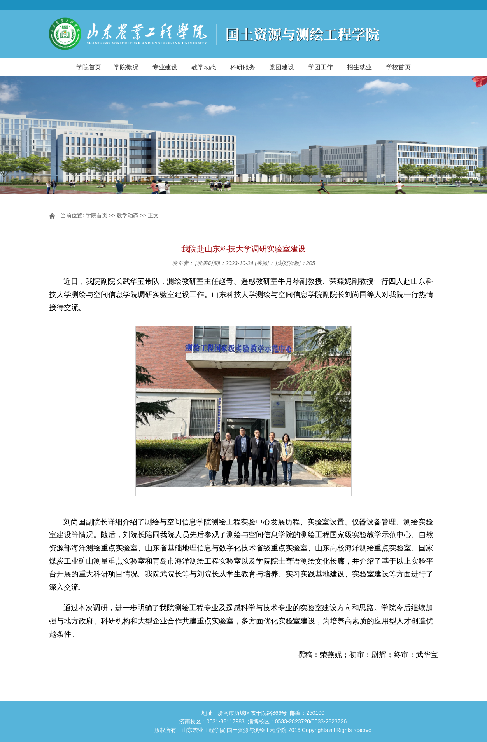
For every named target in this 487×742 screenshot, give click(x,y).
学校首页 (398, 67)
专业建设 (164, 67)
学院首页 (88, 67)
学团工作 (320, 67)
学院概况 (126, 67)
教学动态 (203, 67)
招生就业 (359, 67)
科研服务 (242, 67)
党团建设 (281, 67)
